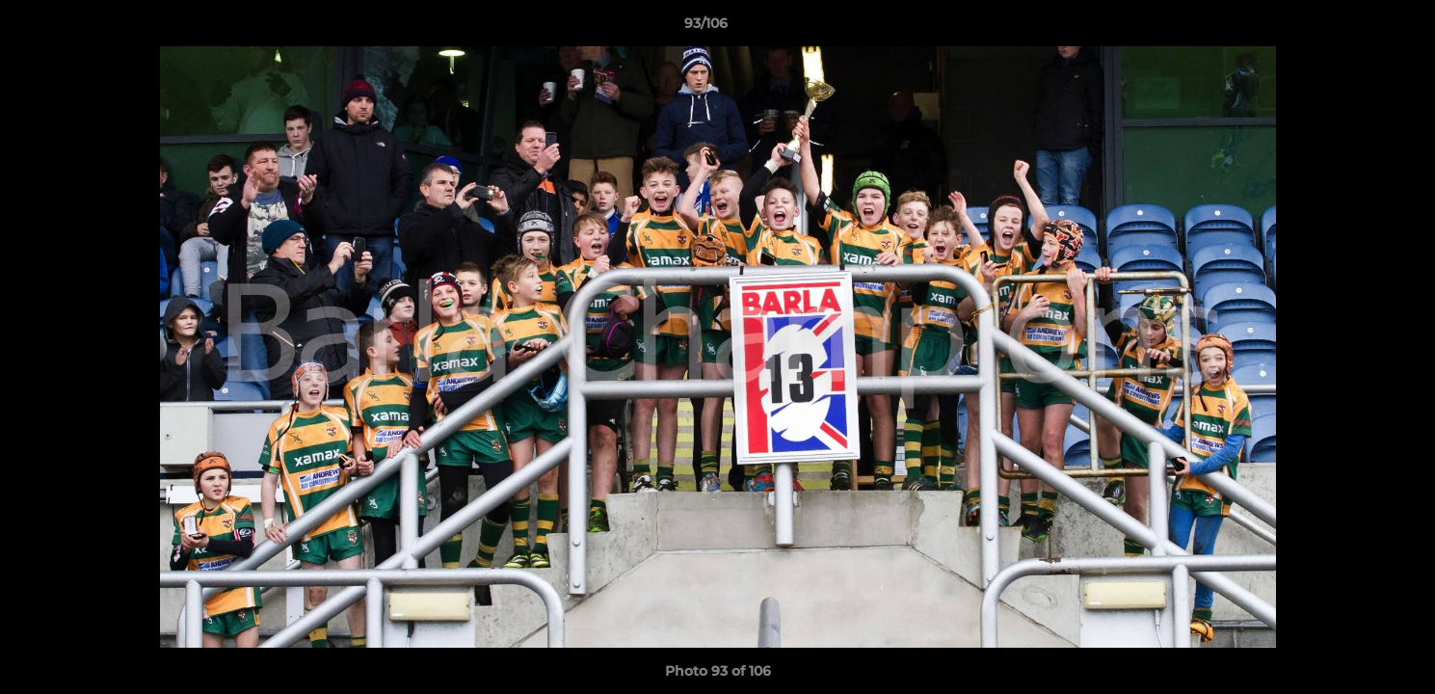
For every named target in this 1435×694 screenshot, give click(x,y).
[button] (1354, 28)
